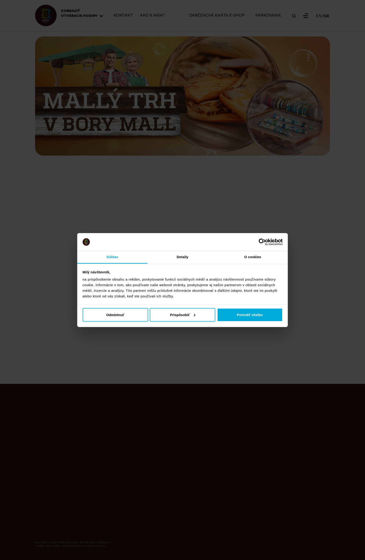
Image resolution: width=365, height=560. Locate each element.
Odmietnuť (115, 315)
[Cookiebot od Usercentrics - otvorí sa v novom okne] (262, 242)
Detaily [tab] (182, 257)
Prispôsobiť (182, 315)
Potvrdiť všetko (250, 315)
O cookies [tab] (252, 257)
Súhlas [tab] (112, 257)
